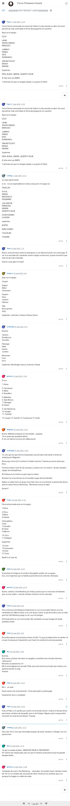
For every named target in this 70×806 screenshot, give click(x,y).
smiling (9, 176)
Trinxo (9, 500)
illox (8, 652)
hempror (10, 273)
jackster (10, 376)
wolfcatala (10, 327)
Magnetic (10, 430)
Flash (9, 22)
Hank (9, 569)
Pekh (9, 633)
